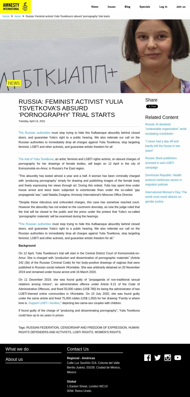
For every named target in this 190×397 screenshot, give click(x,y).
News (94, 6)
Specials (144, 6)
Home (6, 16)
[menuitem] (95, 6)
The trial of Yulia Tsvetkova (35, 159)
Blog (127, 6)
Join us (180, 6)
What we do (17, 349)
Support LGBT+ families (44, 303)
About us (14, 359)
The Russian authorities (34, 132)
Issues (112, 6)
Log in (163, 6)
